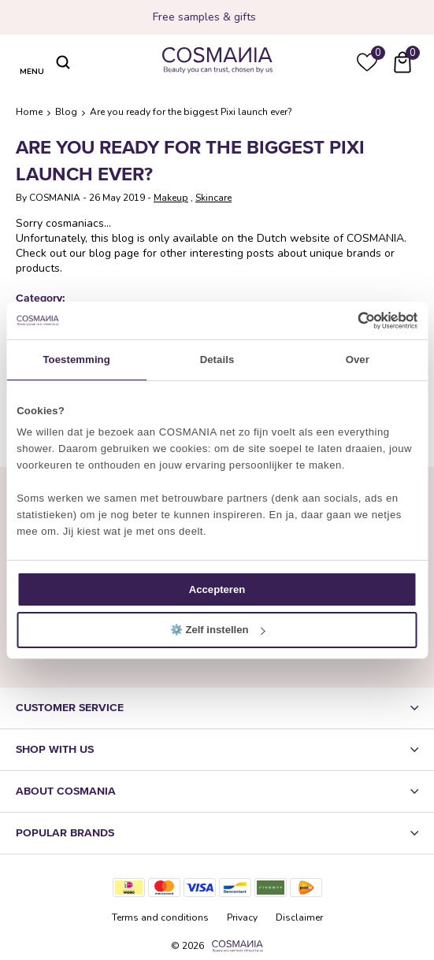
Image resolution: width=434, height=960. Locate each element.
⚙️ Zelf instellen (217, 630)
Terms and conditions (160, 917)
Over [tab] (357, 359)
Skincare (213, 197)
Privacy (242, 917)
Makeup (171, 197)
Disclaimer (299, 917)
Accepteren (217, 589)
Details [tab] (217, 359)
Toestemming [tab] (76, 359)
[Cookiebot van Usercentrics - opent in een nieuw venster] (348, 320)
